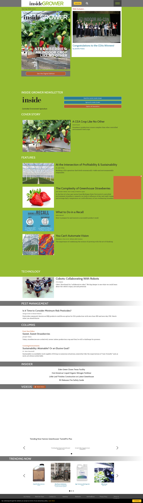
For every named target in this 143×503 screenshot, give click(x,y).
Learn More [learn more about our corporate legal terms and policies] (51, 501)
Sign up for (92, 102)
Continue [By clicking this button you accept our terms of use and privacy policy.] (136, 501)
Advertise (65, 496)
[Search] (87, 3)
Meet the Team (39, 496)
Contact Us (52, 496)
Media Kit (78, 496)
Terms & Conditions (116, 497)
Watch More (39, 387)
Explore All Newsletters (93, 106)
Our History (27, 496)
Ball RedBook (91, 496)
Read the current (93, 98)
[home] (46, 3)
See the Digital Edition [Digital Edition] (46, 73)
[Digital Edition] (45, 40)
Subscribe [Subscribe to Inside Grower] (77, 3)
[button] (117, 3)
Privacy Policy (103, 496)
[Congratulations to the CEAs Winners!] (97, 28)
